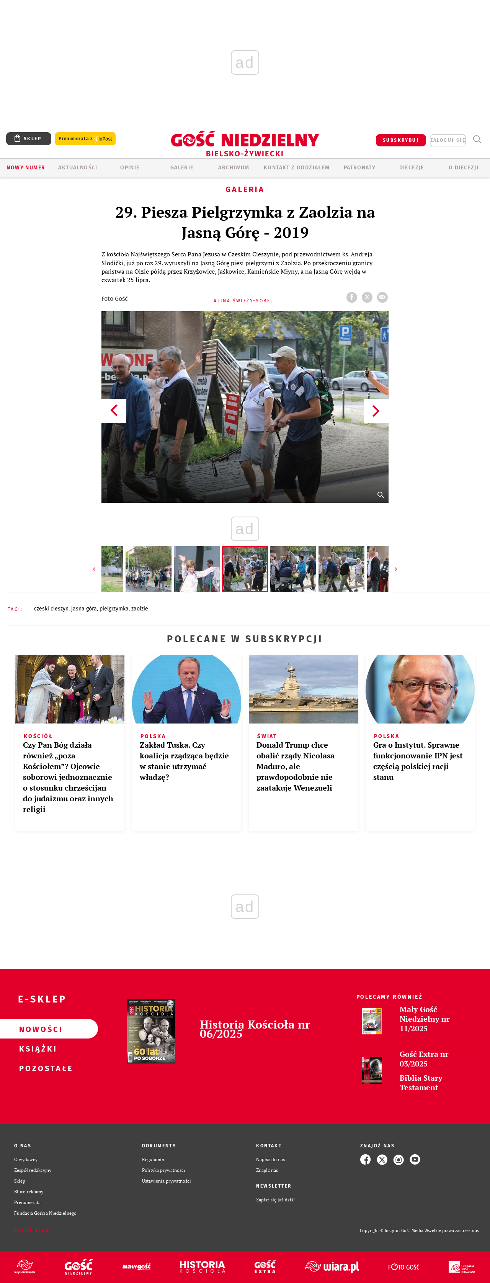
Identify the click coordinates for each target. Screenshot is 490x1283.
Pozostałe (36, 1068)
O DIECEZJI (464, 167)
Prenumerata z (85, 139)
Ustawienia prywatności (166, 1181)
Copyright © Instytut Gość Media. (392, 1230)
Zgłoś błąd (31, 1231)
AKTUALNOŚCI (77, 167)
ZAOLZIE (139, 608)
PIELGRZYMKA (114, 608)
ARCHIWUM (233, 167)
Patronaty (360, 167)
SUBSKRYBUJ (401, 140)
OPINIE (129, 167)
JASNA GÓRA (84, 608)
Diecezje (411, 167)
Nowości (36, 1029)
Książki (36, 1048)
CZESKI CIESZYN (51, 608)
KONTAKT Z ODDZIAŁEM (297, 167)
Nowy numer (26, 167)
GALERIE (182, 167)
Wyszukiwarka (477, 139)
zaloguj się (448, 140)
